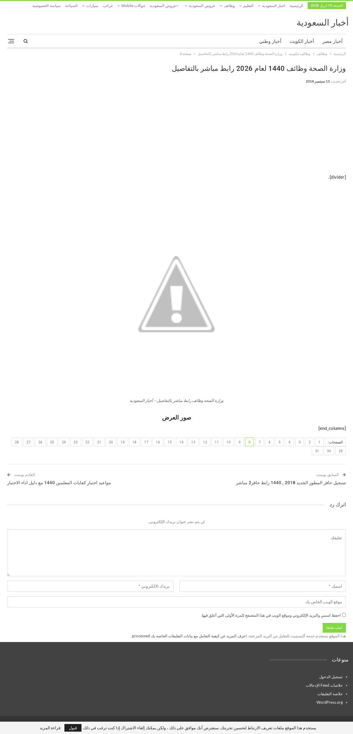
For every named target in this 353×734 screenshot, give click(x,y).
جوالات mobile (133, 6)
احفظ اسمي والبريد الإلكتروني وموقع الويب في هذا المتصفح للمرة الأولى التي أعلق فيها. (271, 615)
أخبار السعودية (323, 22)
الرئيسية (296, 6)
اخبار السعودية (273, 6)
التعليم (248, 6)
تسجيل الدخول (331, 676)
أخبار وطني (270, 41)
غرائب (108, 6)
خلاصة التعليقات (330, 693)
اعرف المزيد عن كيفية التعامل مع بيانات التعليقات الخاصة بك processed (189, 636)
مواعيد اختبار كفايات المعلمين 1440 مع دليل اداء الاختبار (59, 482)
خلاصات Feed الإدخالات (324, 685)
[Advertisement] (176, 132)
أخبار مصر (332, 41)
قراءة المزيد (50, 728)
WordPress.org (330, 702)
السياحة (71, 6)
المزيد (54, 6)
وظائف (229, 6)
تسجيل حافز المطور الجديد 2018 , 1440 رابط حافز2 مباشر (291, 482)
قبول (73, 727)
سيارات (92, 6)
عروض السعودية (202, 6)
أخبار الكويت (302, 41)
